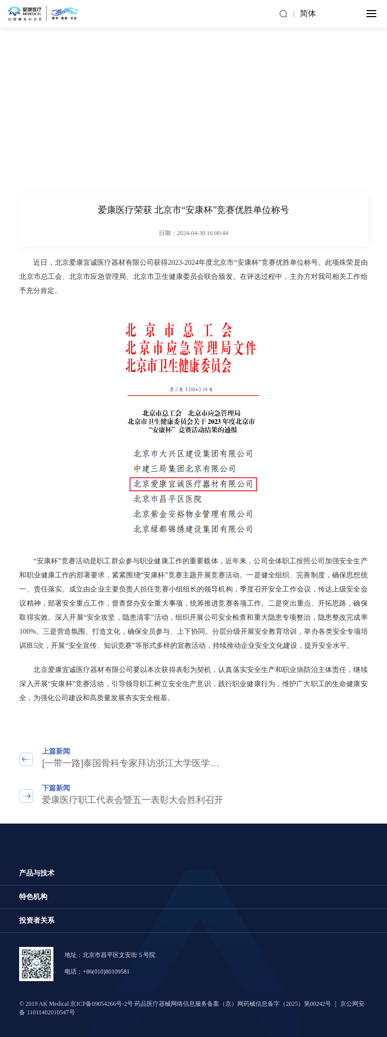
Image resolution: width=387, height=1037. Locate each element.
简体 (308, 14)
